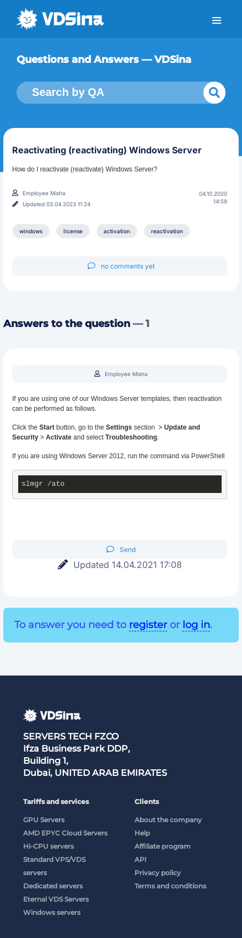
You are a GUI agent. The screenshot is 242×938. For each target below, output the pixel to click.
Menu (216, 20)
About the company (168, 820)
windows (30, 231)
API (141, 859)
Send (121, 549)
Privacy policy (158, 873)
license (73, 231)
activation (117, 231)
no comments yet (121, 266)
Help (142, 833)
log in (196, 625)
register (148, 625)
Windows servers (51, 912)
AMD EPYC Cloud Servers (65, 833)
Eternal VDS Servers (56, 899)
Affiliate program (163, 846)
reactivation (167, 231)
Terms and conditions (170, 886)
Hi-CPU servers (48, 846)
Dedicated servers (53, 886)
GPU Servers (43, 820)
